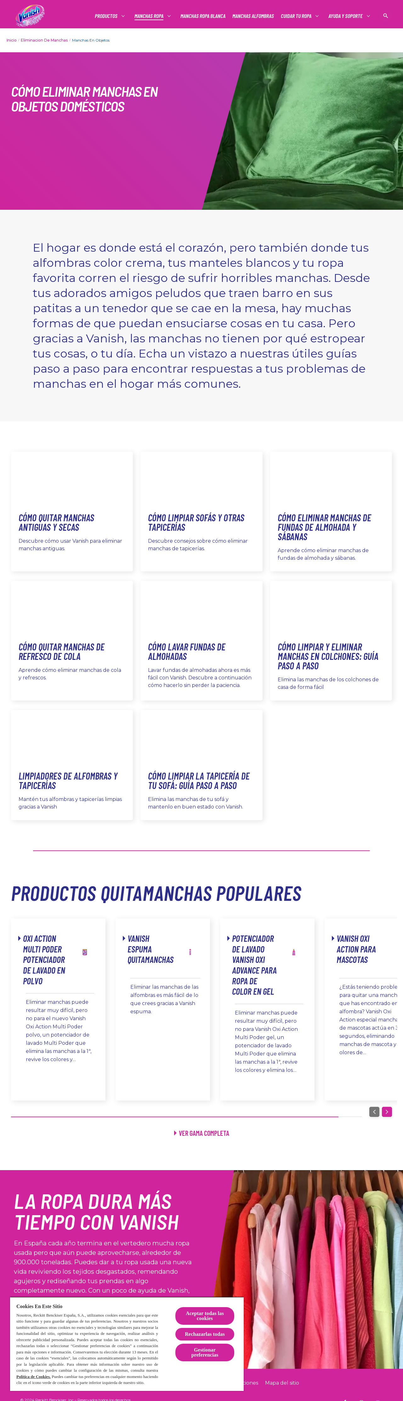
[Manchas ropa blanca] (203, 15)
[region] (127, 1344)
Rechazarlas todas (205, 1334)
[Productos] (106, 15)
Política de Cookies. (33, 1376)
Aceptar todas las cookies (205, 1316)
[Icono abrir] (385, 15)
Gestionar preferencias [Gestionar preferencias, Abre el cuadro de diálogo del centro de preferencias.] (205, 1352)
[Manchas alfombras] (253, 15)
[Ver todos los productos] (202, 1133)
